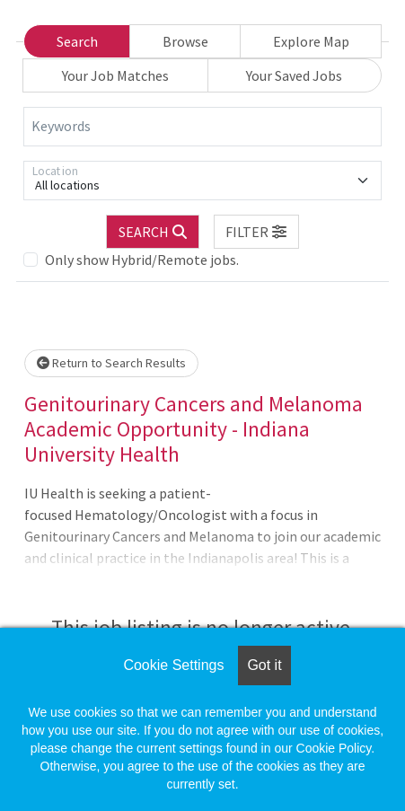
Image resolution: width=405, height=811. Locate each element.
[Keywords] (202, 126)
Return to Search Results (111, 363)
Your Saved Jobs (294, 75)
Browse (185, 41)
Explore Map (311, 41)
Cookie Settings (173, 665)
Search (77, 41)
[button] (257, 232)
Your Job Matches (115, 75)
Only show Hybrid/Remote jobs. (142, 260)
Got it (264, 665)
